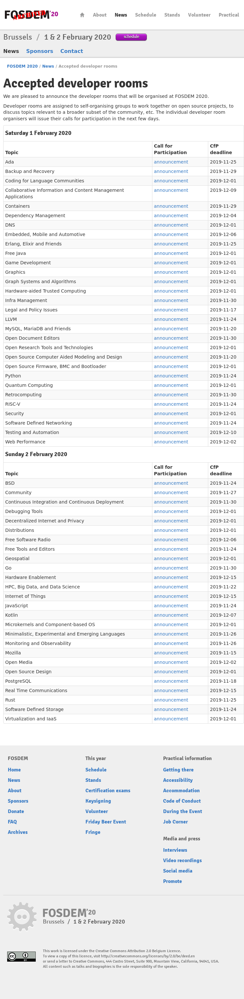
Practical (229, 15)
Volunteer (199, 15)
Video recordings (182, 860)
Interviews (175, 850)
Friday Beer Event (105, 822)
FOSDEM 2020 (22, 66)
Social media (177, 871)
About (100, 15)
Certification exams (107, 790)
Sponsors (39, 51)
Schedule (145, 15)
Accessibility (178, 780)
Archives (18, 832)
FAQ (12, 822)
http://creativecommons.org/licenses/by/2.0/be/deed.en (148, 956)
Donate (16, 811)
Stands (172, 15)
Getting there (178, 770)
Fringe (92, 832)
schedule (131, 36)
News (121, 15)
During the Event (182, 811)
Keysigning (98, 801)
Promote (172, 881)
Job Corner (175, 822)
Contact (71, 51)
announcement (171, 161)
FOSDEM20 (31, 14)
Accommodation (181, 790)
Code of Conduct (182, 801)
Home (82, 14)
